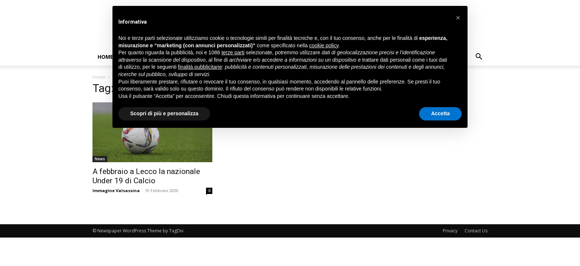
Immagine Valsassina (116, 190)
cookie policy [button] (323, 45)
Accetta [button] (440, 113)
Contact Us (476, 231)
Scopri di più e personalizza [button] (164, 113)
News (100, 158)
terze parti (233, 52)
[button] (479, 57)
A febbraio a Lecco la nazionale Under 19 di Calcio (146, 176)
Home (105, 56)
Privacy (450, 231)
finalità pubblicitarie (200, 67)
